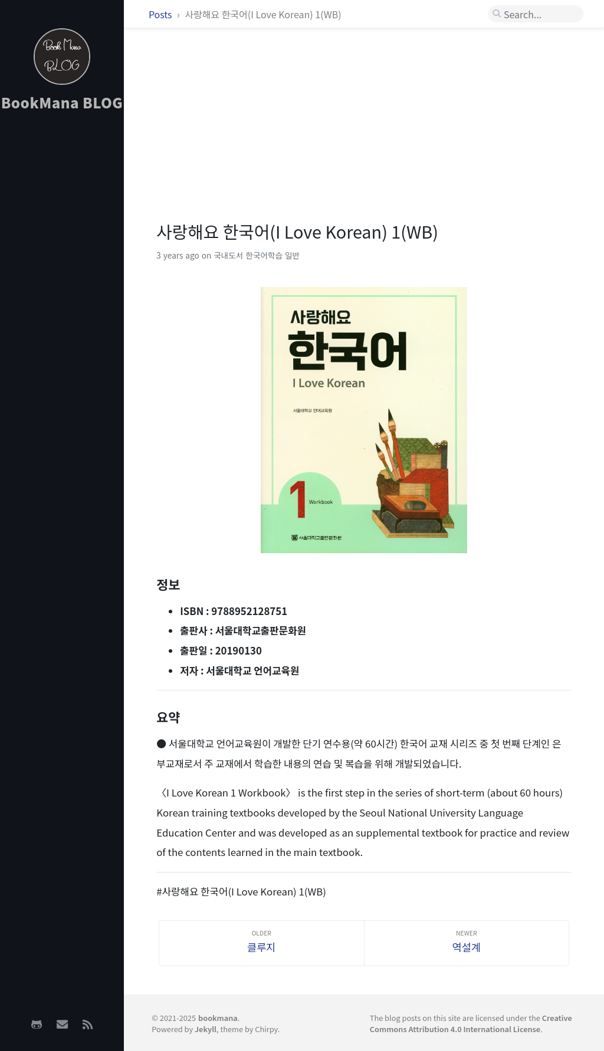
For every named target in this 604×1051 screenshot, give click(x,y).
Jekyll (205, 1029)
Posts (161, 14)
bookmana (218, 1017)
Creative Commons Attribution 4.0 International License (471, 1023)
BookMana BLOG (62, 102)
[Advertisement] (62, 307)
